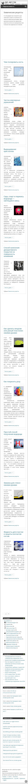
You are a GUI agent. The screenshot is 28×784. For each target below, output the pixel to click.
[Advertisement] (14, 43)
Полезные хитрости (11, 635)
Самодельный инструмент (12, 631)
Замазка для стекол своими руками (12, 484)
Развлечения (8, 626)
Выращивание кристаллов (10, 150)
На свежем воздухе (10, 622)
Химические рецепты (13, 93)
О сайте (10, 776)
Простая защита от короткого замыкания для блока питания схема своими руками (14, 663)
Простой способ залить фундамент (12, 757)
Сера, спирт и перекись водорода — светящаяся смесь (14, 198)
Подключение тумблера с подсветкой (14, 667)
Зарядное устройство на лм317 (13, 670)
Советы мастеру (9, 628)
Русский (16, 778)
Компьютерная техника (12, 646)
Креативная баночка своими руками (12, 760)
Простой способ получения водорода (13, 433)
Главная (4, 776)
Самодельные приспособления (14, 639)
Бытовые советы (10, 630)
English (4, 780)
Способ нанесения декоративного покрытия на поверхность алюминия (11, 251)
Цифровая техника (10, 644)
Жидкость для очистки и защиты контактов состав (13, 534)
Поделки (7, 624)
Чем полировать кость (13, 62)
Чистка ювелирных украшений (12, 101)
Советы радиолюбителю (11, 633)
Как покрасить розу (12, 381)
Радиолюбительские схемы (13, 637)
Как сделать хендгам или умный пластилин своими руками (13, 330)
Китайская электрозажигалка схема (14, 669)
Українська (22, 778)
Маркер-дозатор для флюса (10, 750)
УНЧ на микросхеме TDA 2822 (12, 674)
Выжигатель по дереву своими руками (15, 660)
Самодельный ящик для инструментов (12, 753)
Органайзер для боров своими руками (12, 731)
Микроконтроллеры (11, 648)
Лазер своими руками (10, 672)
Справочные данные (10, 640)
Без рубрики (7, 620)
